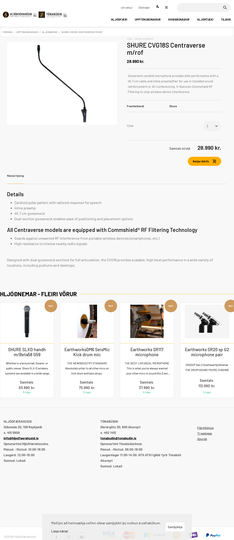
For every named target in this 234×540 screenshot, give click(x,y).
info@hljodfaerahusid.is (21, 438)
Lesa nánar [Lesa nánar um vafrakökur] (59, 531)
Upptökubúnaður (27, 32)
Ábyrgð (202, 439)
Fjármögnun (205, 428)
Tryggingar (204, 433)
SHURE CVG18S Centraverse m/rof (81, 32)
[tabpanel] (117, 229)
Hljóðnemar (49, 32)
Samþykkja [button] (175, 527)
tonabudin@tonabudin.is (118, 438)
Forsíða (7, 32)
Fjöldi (130, 125)
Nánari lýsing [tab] (15, 175)
